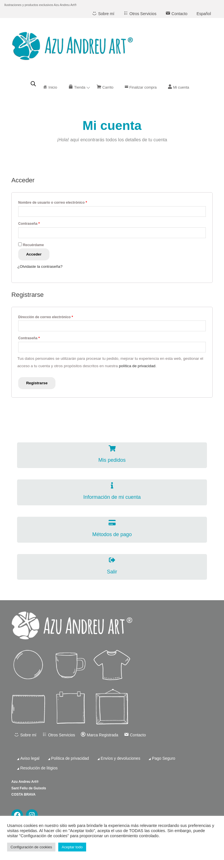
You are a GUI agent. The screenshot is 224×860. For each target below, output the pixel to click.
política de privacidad (137, 366)
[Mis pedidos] (112, 448)
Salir (112, 572)
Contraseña (29, 224)
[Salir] (112, 560)
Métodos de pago (112, 534)
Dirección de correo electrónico (45, 317)
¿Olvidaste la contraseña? (40, 266)
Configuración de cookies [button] (31, 847)
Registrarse (36, 383)
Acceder (34, 254)
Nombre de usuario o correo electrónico (52, 203)
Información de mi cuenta (112, 497)
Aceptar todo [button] (72, 847)
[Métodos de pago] (112, 523)
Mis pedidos (112, 460)
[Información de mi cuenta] (112, 485)
